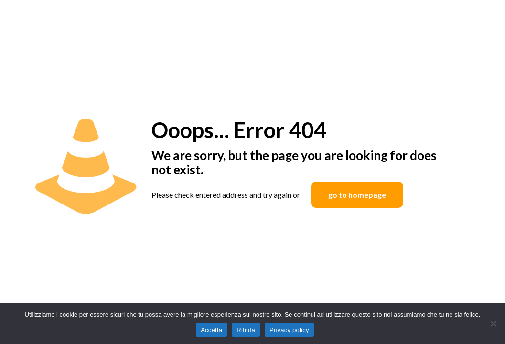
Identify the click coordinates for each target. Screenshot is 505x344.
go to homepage (357, 194)
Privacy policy (289, 329)
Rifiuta (245, 329)
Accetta (211, 329)
